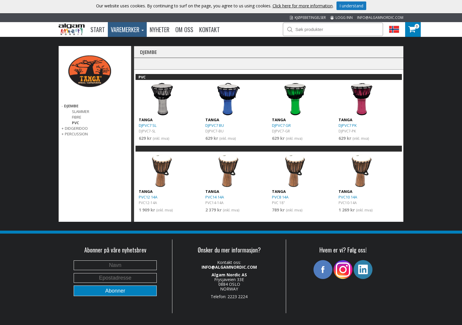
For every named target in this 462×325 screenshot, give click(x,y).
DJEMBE (71, 106)
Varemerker (127, 29)
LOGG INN (341, 17)
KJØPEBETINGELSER (308, 17)
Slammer (80, 111)
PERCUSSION (76, 134)
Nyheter (159, 29)
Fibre (76, 117)
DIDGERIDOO (76, 128)
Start (97, 29)
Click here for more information (303, 6)
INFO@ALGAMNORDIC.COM (380, 17)
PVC (75, 122)
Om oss (184, 29)
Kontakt (209, 29)
